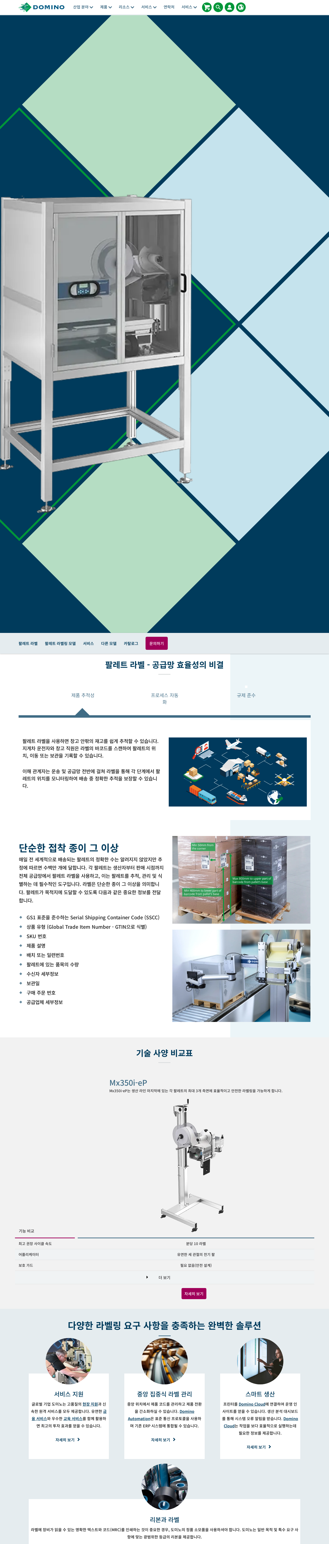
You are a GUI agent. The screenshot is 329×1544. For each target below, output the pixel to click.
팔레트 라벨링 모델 (60, 643)
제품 (106, 7)
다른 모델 (109, 643)
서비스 (149, 7)
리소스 (126, 7)
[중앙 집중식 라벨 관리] (164, 1393)
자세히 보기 (193, 1293)
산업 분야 (83, 7)
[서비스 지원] (69, 1393)
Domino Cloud (252, 1404)
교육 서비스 (73, 1418)
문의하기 (156, 643)
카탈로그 (131, 643)
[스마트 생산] (260, 1393)
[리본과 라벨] (164, 1519)
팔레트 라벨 (28, 643)
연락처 (169, 7)
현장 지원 (90, 1404)
